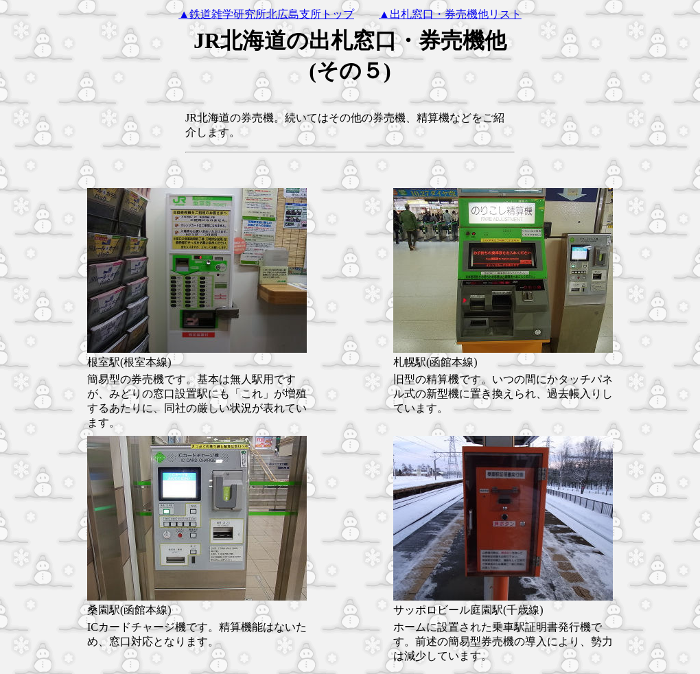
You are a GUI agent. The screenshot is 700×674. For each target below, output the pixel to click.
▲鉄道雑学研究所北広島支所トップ (266, 14)
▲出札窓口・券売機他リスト (450, 14)
